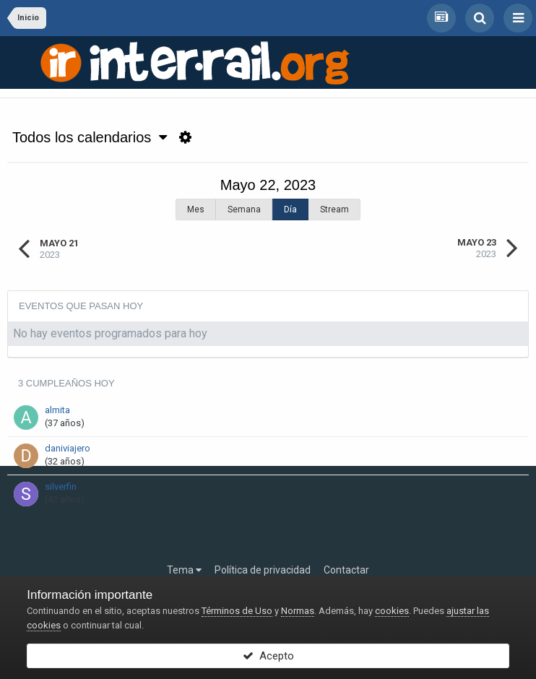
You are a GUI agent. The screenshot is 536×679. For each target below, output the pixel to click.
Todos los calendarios (89, 137)
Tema (184, 570)
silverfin (61, 486)
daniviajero (67, 448)
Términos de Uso (237, 610)
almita (57, 410)
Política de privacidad (263, 570)
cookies (392, 610)
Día (290, 209)
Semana (244, 209)
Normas (297, 610)
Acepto (268, 655)
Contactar (346, 570)
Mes (195, 209)
